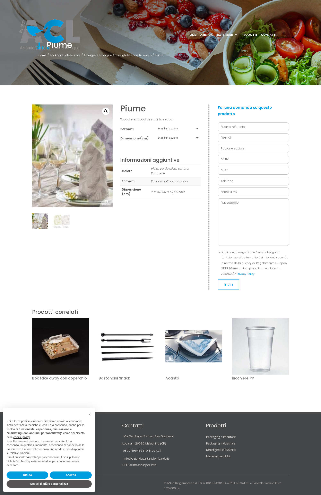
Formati (126, 129)
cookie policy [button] (21, 437)
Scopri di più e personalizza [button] (49, 483)
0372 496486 (132, 450)
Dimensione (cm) (134, 138)
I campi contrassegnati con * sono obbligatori (249, 252)
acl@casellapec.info (142, 465)
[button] (106, 111)
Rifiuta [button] (27, 475)
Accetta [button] (71, 475)
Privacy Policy (245, 274)
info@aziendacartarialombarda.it (145, 458)
